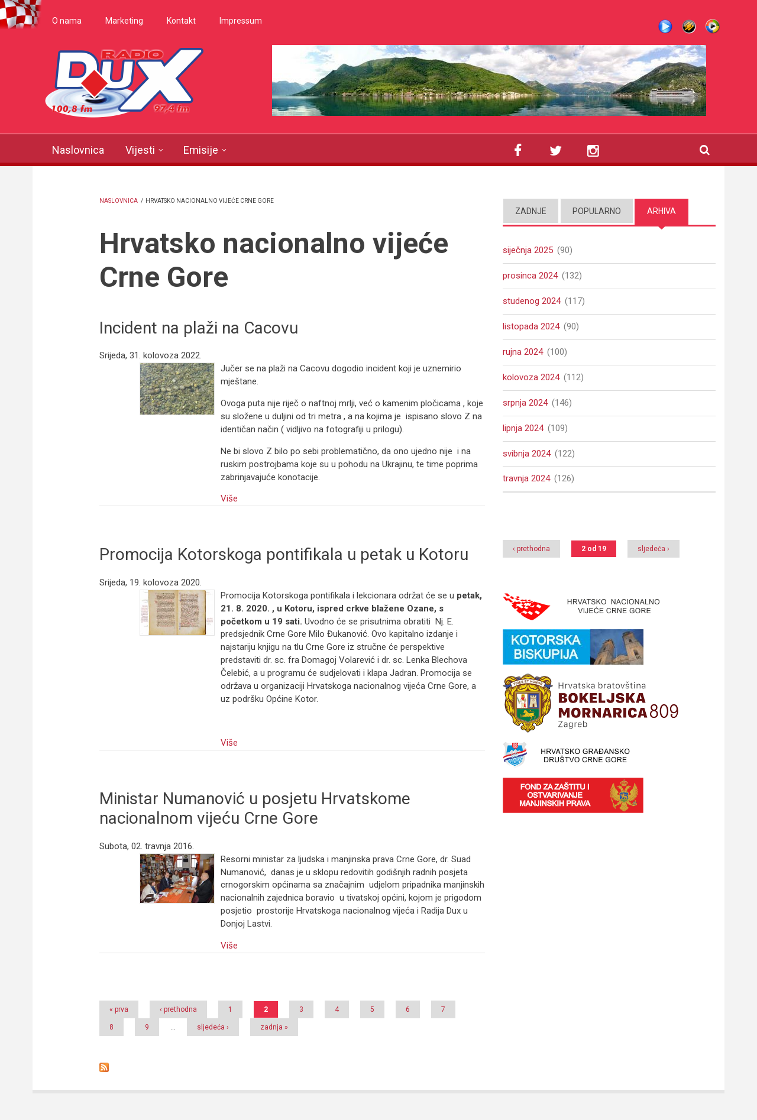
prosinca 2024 (530, 275)
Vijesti (140, 150)
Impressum (240, 20)
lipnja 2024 (523, 428)
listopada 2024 (531, 326)
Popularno (596, 211)
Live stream (665, 26)
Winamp (689, 26)
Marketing (124, 20)
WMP (712, 26)
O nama (67, 20)
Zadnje (530, 211)
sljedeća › (213, 1027)
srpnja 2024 (525, 402)
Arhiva (661, 211)
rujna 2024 (523, 352)
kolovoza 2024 (531, 377)
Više (229, 498)
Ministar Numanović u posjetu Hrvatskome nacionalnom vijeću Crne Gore (254, 808)
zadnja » (274, 1027)
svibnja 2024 (527, 453)
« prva (118, 1009)
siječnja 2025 (528, 250)
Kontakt (181, 20)
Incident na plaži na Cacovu (198, 328)
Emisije (200, 150)
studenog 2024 (532, 301)
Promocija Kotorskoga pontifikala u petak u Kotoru (283, 554)
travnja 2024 (526, 478)
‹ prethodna (178, 1009)
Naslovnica (78, 150)
